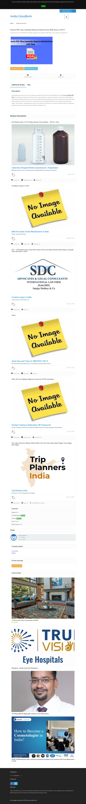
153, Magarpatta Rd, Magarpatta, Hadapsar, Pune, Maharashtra (30, 713)
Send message (17, 566)
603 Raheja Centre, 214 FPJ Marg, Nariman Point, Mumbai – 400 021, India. (35, 122)
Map (28, 85)
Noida (13, 315)
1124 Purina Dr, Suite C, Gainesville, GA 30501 (25, 620)
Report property (30, 68)
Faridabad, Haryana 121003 (20, 186)
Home (12, 23)
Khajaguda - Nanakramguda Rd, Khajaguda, (25, 668)
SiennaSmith (22, 535)
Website (14, 553)
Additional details (18, 85)
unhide (23, 537)
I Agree (43, 6)
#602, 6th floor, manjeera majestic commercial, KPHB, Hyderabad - (33, 379)
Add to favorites (16, 68)
